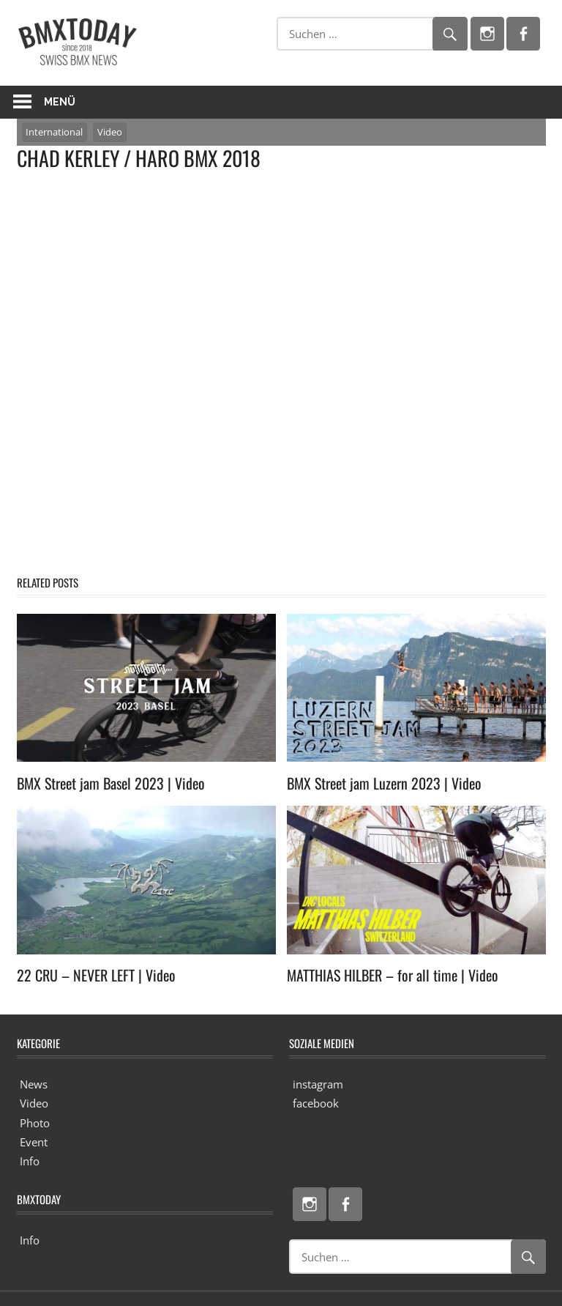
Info (30, 1161)
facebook (316, 1103)
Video (109, 131)
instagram (318, 1084)
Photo (35, 1123)
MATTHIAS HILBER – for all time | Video (392, 975)
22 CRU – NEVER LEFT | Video (96, 975)
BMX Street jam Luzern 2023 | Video (384, 783)
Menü (59, 102)
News (34, 1084)
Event (34, 1142)
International (54, 131)
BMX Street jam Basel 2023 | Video (111, 783)
